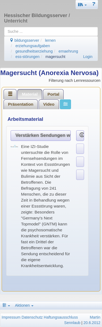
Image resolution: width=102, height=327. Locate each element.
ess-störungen (28, 56)
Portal (53, 94)
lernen (50, 40)
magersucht (55, 56)
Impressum (11, 317)
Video (49, 104)
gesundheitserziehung (34, 51)
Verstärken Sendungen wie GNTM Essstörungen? (43, 135)
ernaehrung (68, 51)
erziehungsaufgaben (33, 46)
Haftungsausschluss (61, 317)
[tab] (10, 94)
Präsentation (20, 104)
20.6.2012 (92, 322)
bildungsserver (24, 40)
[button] (82, 4)
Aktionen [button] (24, 305)
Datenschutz (32, 317)
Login (87, 56)
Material (30, 94)
